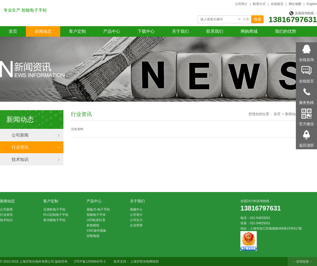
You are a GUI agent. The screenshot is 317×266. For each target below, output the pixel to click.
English (312, 4)
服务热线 (306, 102)
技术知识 (20, 159)
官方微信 (306, 124)
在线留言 (277, 4)
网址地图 (295, 4)
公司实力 (136, 220)
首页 (13, 31)
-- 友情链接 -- (302, 261)
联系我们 (214, 31)
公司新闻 (20, 135)
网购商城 (249, 31)
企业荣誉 (136, 225)
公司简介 (241, 4)
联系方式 (259, 4)
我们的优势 (285, 31)
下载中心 (146, 31)
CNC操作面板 (96, 230)
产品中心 (111, 31)
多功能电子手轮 (54, 220)
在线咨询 (306, 60)
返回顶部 (306, 145)
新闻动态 (43, 31)
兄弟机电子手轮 (54, 209)
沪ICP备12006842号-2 (90, 261)
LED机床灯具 (96, 220)
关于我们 (180, 31)
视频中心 (136, 209)
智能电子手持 (96, 215)
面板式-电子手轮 (98, 209)
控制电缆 (93, 236)
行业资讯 (20, 147)
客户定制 (77, 31)
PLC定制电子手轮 (55, 215)
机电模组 (93, 225)
